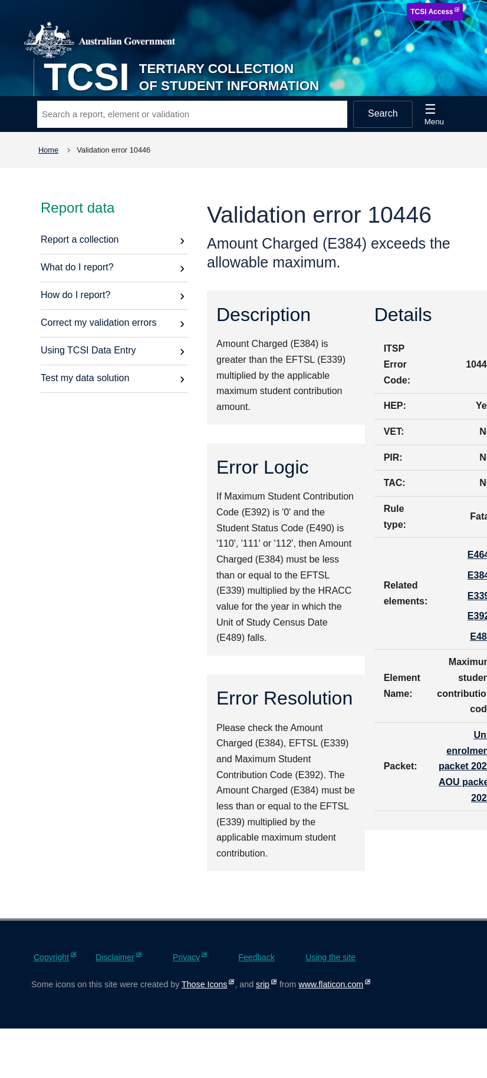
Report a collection (80, 239)
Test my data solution (85, 378)
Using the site (330, 957)
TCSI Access (431, 12)
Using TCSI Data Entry (88, 350)
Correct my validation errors (99, 323)
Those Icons (204, 984)
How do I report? (75, 295)
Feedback (256, 957)
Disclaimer (115, 957)
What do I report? (77, 267)
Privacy (186, 957)
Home (48, 150)
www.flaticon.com (330, 984)
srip (262, 984)
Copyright (51, 957)
